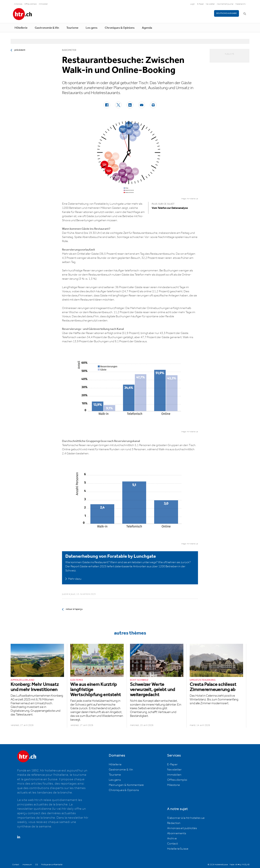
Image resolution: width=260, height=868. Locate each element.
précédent (19, 50)
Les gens (92, 28)
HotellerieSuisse (177, 848)
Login (192, 4)
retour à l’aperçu (74, 609)
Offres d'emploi (30, 4)
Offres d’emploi (177, 780)
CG (36, 864)
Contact (172, 843)
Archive (172, 838)
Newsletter (210, 4)
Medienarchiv (240, 4)
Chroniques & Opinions (120, 28)
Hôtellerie (21, 28)
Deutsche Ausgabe (226, 13)
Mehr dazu (74, 579)
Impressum (27, 864)
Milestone (173, 785)
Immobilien (43, 4)
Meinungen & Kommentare (126, 785)
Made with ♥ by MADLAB (239, 864)
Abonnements (176, 833)
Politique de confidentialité (51, 864)
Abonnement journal (225, 4)
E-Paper (200, 4)
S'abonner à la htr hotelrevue (186, 818)
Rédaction (174, 823)
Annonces (18, 4)
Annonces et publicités (182, 828)
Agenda (147, 28)
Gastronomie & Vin (47, 28)
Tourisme (72, 28)
